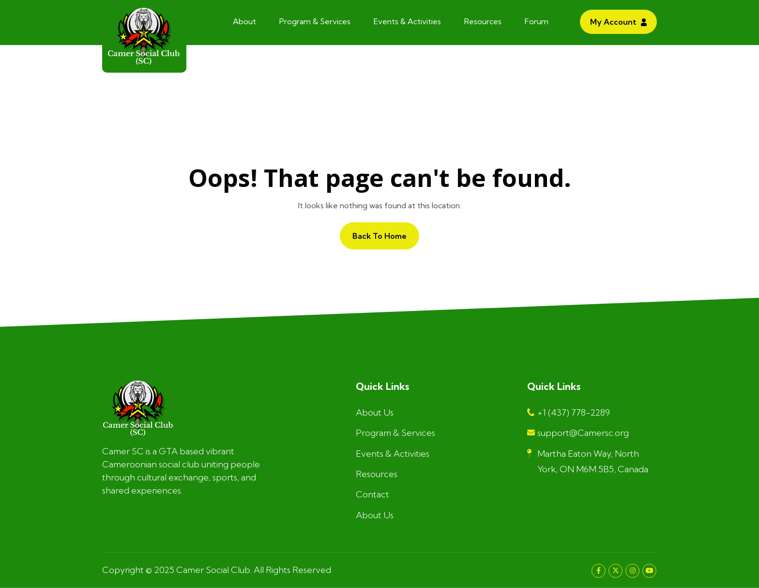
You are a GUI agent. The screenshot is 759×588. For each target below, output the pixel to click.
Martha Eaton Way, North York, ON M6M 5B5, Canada (587, 461)
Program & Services (314, 21)
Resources (482, 21)
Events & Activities (407, 21)
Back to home (379, 236)
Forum (536, 21)
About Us (375, 412)
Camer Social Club (213, 569)
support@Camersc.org (578, 432)
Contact (372, 494)
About (244, 21)
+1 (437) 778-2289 (568, 412)
